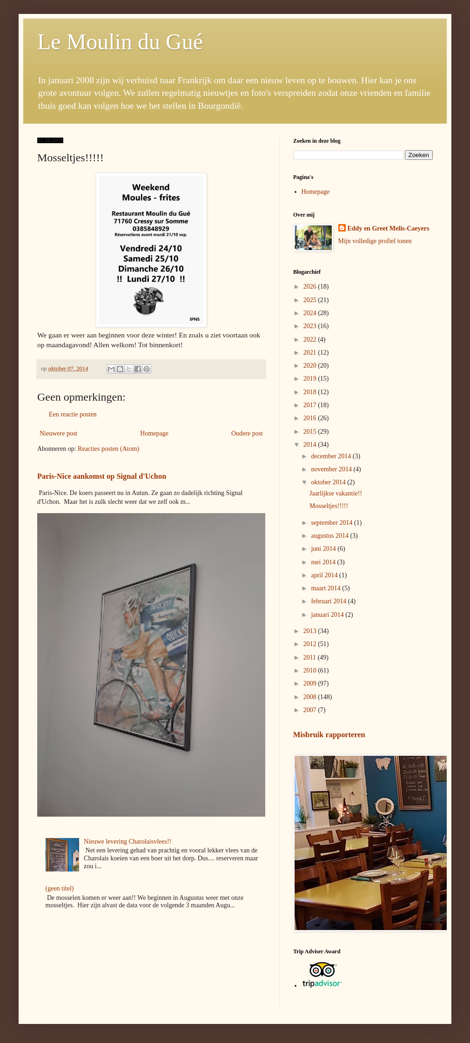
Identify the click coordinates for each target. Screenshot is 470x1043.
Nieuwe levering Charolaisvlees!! (127, 841)
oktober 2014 (329, 482)
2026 (310, 286)
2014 (310, 444)
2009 (310, 683)
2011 (310, 657)
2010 (310, 670)
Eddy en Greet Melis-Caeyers (389, 228)
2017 (310, 405)
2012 (310, 643)
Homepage (154, 433)
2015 (310, 431)
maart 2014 (326, 588)
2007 (310, 709)
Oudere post (247, 433)
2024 (310, 313)
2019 (310, 378)
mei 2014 (324, 562)
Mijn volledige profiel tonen (375, 241)
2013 (310, 630)
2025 (310, 300)
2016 (310, 418)
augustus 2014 (330, 535)
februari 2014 (329, 601)
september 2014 (332, 522)
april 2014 (325, 575)
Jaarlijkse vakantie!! (335, 493)
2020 (310, 365)
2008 (310, 696)
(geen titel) (60, 888)
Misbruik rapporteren (329, 734)
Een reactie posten (73, 414)
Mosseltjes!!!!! (328, 505)
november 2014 (332, 469)
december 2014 (331, 456)
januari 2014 (328, 614)
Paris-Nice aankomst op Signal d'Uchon (101, 476)
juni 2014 (324, 548)
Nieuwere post (58, 433)
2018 (310, 392)
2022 (310, 339)
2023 (310, 326)
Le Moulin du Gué (120, 41)
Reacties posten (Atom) (108, 448)
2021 (310, 352)
